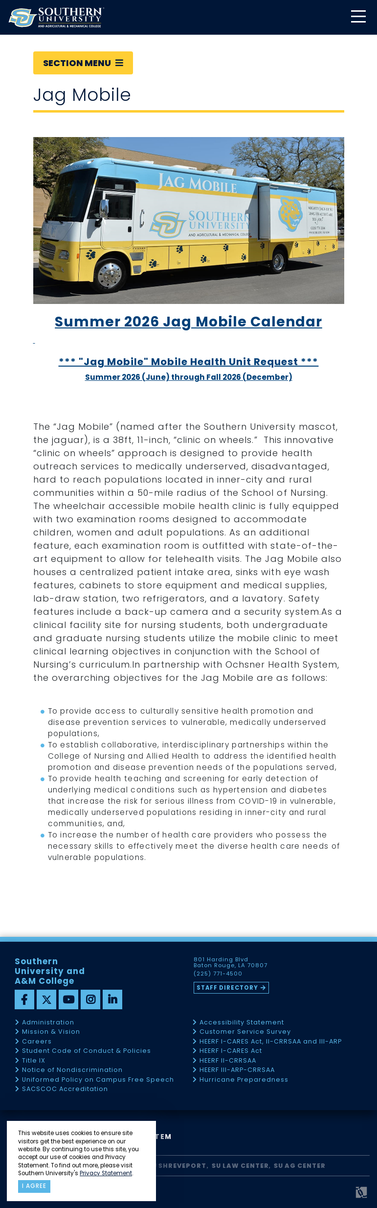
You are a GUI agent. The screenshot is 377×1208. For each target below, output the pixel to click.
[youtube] (68, 999)
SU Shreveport (177, 1166)
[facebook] (24, 999)
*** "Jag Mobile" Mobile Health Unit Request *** (189, 362)
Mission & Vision (51, 1032)
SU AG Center (300, 1166)
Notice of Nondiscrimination (72, 1070)
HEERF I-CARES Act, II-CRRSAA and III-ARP (271, 1041)
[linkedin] (112, 999)
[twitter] (46, 999)
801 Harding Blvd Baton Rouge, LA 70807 (230, 962)
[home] (56, 17)
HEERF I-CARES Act (231, 1051)
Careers (37, 1041)
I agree (34, 1186)
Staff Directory (227, 988)
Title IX (33, 1061)
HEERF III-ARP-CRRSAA (237, 1070)
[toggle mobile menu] (358, 17)
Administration (48, 1022)
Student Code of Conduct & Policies (86, 1051)
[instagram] (90, 999)
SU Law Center (240, 1166)
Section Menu (83, 63)
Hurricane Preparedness (244, 1080)
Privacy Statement (106, 1173)
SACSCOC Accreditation (65, 1089)
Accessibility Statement (242, 1022)
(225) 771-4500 (218, 974)
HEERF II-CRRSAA (228, 1061)
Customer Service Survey (245, 1032)
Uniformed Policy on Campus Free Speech (98, 1080)
